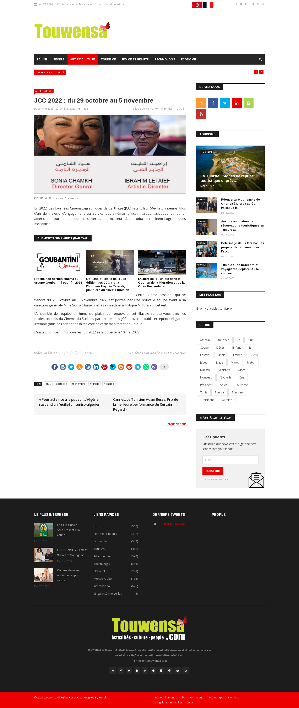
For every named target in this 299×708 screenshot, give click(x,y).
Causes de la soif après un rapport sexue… (68, 575)
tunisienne (207, 400)
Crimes (189, 702)
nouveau (206, 377)
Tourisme (108, 59)
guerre (254, 355)
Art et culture (82, 59)
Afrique (211, 697)
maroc (235, 362)
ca (238, 340)
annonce (223, 340)
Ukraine (227, 400)
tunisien (237, 392)
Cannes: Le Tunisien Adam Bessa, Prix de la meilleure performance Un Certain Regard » (145, 404)
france (237, 355)
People (58, 59)
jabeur (204, 362)
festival (205, 355)
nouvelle (226, 377)
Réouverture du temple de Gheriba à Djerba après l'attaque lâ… (240, 203)
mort (241, 370)
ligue (219, 362)
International (196, 697)
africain (205, 340)
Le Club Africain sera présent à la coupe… (68, 530)
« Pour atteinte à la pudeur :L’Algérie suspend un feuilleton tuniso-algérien (69, 402)
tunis (203, 392)
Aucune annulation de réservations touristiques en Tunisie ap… (242, 225)
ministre (205, 370)
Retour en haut (176, 424)
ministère (224, 370)
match (251, 362)
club (251, 340)
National (160, 697)
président (206, 385)
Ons (241, 377)
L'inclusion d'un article (110, 4)
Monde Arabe (176, 697)
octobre (62, 384)
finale (221, 355)
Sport (221, 697)
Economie (189, 59)
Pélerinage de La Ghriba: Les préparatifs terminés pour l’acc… (242, 247)
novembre (79, 384)
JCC (49, 384)
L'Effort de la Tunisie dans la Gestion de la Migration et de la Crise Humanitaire (161, 282)
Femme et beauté (135, 59)
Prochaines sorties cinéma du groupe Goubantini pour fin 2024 (58, 280)
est (250, 347)
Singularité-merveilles (169, 702)
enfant (236, 347)
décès (220, 347)
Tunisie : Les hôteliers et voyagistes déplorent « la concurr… (240, 269)
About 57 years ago (173, 523)
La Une (42, 59)
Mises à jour (86, 4)
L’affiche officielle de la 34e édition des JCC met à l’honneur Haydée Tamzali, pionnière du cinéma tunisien (107, 284)
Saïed (224, 385)
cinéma (109, 384)
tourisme (241, 385)
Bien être (233, 697)
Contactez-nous (67, 4)
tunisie (95, 384)
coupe (204, 347)
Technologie (164, 59)
